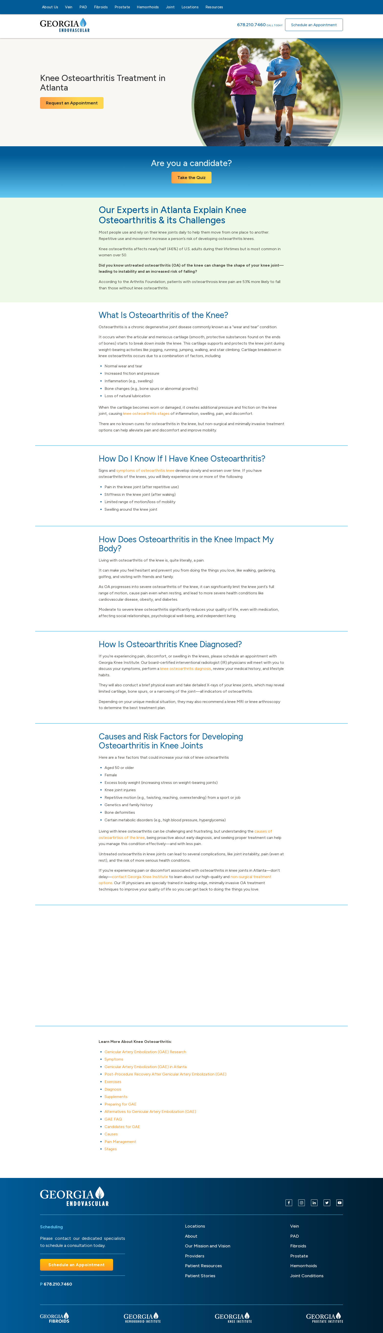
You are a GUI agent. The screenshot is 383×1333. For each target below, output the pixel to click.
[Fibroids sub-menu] (111, 7)
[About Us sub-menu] (61, 7)
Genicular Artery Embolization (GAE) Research (145, 1052)
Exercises (113, 1081)
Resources (214, 7)
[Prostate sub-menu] (133, 7)
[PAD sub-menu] (90, 7)
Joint (170, 7)
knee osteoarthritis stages (146, 413)
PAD (83, 7)
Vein (68, 7)
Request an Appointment (72, 103)
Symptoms (114, 1059)
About (191, 1236)
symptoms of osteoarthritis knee (145, 470)
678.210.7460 (251, 24)
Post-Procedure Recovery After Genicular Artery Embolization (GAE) (165, 1074)
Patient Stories (200, 1275)
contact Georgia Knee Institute (140, 876)
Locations (190, 7)
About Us (50, 7)
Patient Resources (203, 1265)
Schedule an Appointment (314, 25)
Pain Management (120, 1141)
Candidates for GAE (122, 1126)
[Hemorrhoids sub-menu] (162, 7)
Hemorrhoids (148, 7)
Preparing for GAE (121, 1104)
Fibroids (101, 7)
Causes (111, 1134)
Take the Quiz (191, 177)
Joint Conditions (306, 1275)
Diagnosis (113, 1089)
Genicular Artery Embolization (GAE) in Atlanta (146, 1066)
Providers (194, 1256)
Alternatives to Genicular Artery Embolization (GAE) (150, 1111)
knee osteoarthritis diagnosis (185, 668)
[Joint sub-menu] (178, 7)
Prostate (122, 7)
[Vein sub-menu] (75, 7)
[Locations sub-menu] (201, 7)
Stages (111, 1149)
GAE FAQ (113, 1119)
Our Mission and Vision (207, 1246)
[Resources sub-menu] (226, 7)
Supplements (116, 1096)
